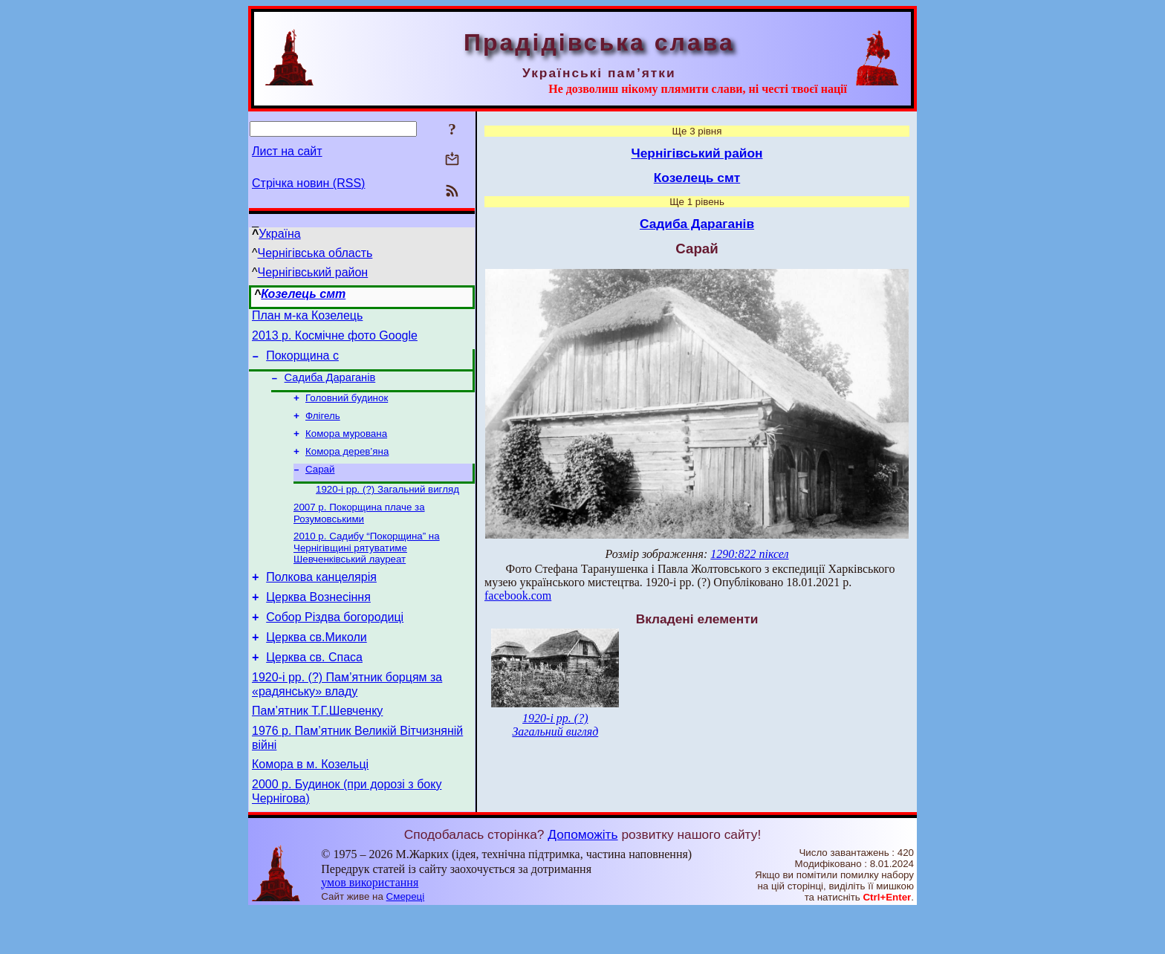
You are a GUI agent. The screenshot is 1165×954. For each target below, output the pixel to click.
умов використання (369, 925)
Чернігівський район (313, 272)
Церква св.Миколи (316, 667)
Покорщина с (302, 362)
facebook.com (517, 595)
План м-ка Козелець (307, 317)
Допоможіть (582, 877)
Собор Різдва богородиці (334, 644)
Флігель (322, 427)
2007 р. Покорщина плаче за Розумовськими (359, 532)
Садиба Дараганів (330, 386)
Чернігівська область (315, 253)
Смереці (405, 939)
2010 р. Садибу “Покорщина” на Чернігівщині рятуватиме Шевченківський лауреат (366, 568)
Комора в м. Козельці (310, 805)
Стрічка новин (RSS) (308, 183)
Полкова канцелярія (321, 600)
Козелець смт (303, 294)
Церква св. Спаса (314, 689)
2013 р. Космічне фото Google (335, 340)
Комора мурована (346, 446)
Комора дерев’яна (347, 466)
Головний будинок (346, 408)
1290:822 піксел (749, 554)
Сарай (319, 485)
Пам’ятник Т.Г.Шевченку (317, 747)
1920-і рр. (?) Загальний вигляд (387, 507)
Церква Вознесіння (318, 622)
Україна (279, 233)
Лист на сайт (287, 151)
